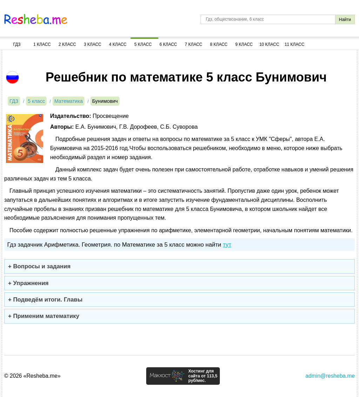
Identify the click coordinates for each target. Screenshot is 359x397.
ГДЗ (16, 44)
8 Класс (219, 44)
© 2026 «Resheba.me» (32, 376)
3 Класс (92, 44)
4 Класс (118, 44)
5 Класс (143, 44)
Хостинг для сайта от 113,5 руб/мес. (202, 376)
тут (227, 244)
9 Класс (244, 44)
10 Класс (269, 44)
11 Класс (295, 44)
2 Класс (67, 44)
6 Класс (168, 44)
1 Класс (42, 44)
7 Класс (193, 44)
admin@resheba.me (330, 376)
